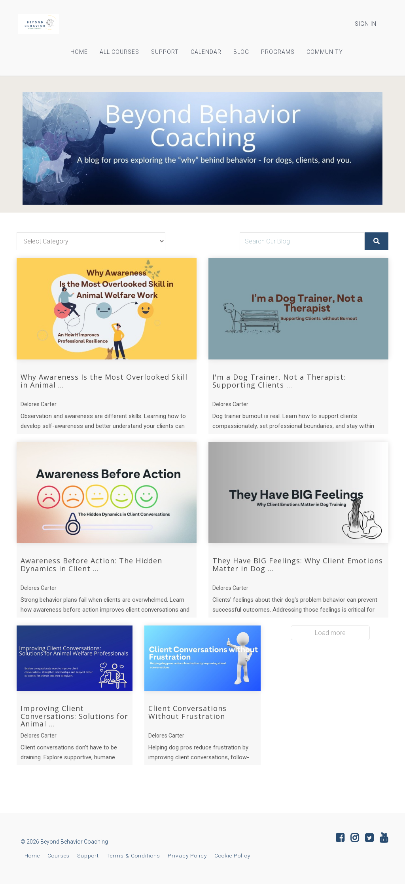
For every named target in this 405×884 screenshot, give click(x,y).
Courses (58, 855)
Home (32, 855)
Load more (330, 633)
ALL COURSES (119, 52)
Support (88, 855)
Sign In (366, 24)
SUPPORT (165, 52)
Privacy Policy (187, 855)
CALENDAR (206, 52)
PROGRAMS (278, 52)
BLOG (241, 52)
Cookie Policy (232, 855)
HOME (79, 52)
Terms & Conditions (133, 855)
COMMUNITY (325, 52)
